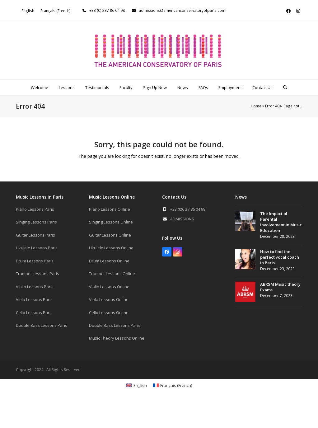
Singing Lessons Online (111, 222)
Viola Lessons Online (109, 299)
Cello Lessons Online (109, 312)
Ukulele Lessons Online (111, 248)
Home (256, 106)
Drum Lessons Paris (35, 261)
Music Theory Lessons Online (116, 338)
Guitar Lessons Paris (35, 235)
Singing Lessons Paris (36, 222)
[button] (285, 87)
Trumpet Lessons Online (112, 273)
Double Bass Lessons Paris (41, 325)
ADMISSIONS (182, 219)
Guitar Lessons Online (110, 235)
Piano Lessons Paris (35, 209)
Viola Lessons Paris (34, 299)
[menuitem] (27, 11)
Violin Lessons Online (109, 286)
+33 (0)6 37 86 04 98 (107, 10)
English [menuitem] (27, 10)
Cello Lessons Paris (34, 312)
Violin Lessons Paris (35, 286)
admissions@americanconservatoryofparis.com (182, 10)
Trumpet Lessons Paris (37, 273)
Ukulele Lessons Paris (37, 248)
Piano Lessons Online (109, 209)
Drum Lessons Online (109, 261)
